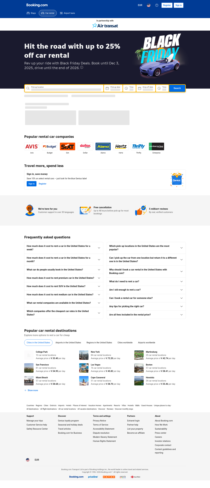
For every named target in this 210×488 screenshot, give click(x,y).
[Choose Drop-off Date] (145, 88)
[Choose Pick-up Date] (113, 88)
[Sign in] (178, 5)
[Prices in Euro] (140, 5)
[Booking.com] (37, 5)
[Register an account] (167, 5)
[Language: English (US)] (148, 5)
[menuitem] (31, 13)
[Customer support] (156, 5)
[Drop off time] (162, 88)
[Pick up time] (129, 88)
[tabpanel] (105, 371)
